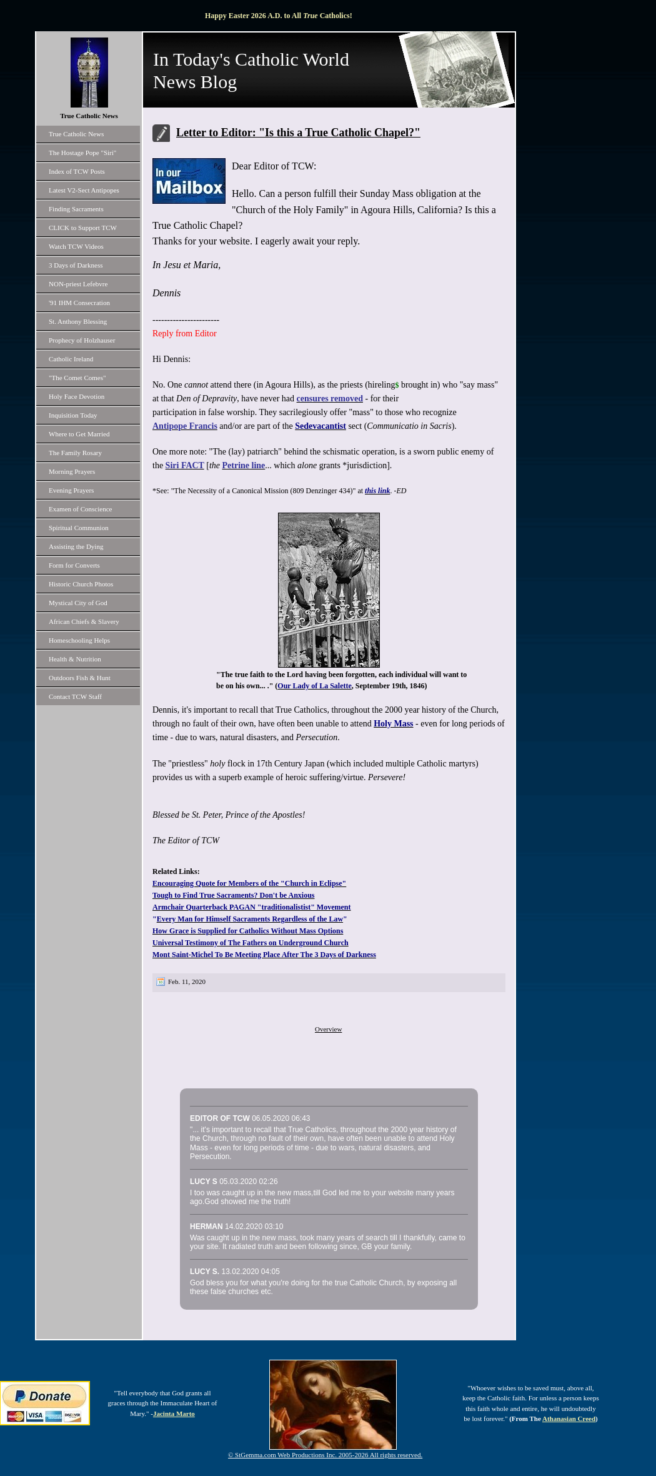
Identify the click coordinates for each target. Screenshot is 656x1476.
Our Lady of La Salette (314, 685)
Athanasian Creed (568, 1418)
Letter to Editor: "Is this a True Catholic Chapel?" (298, 132)
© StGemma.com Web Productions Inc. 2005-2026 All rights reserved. (325, 1454)
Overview (328, 1029)
